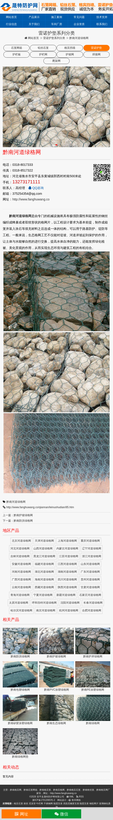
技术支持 (101, 17)
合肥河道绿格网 (91, 610)
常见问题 (79, 17)
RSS (80, 796)
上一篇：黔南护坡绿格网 (18, 515)
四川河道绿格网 (67, 579)
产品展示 (34, 17)
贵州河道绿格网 (90, 579)
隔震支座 (58, 803)
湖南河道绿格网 (67, 571)
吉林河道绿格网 (20, 556)
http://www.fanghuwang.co (30, 199)
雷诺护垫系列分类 (54, 38)
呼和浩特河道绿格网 (44, 602)
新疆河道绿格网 (65, 595)
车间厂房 (56, 24)
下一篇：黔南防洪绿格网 (18, 520)
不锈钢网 (48, 803)
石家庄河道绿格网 (90, 595)
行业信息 (11, 24)
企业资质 (79, 24)
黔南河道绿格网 (15, 501)
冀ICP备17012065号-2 (43, 800)
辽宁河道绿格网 (91, 548)
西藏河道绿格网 (44, 587)
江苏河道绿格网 (68, 556)
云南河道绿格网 (21, 587)
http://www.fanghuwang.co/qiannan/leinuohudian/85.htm (40, 507)
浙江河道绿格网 (91, 556)
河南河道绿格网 (21, 571)
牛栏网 (39, 803)
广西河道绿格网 (21, 579)
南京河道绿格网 (45, 610)
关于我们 (34, 24)
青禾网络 (75, 800)
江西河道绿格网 (67, 564)
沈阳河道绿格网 (70, 602)
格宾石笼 (18, 803)
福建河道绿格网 (44, 564)
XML (70, 796)
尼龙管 (32, 803)
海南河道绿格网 (44, 579)
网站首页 (11, 17)
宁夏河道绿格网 (43, 595)
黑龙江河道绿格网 (44, 556)
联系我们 (101, 24)
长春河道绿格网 (93, 602)
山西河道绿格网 (43, 548)
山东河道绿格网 (90, 564)
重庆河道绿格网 (90, 540)
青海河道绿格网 (20, 595)
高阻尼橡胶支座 (71, 803)
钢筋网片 (93, 803)
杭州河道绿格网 (68, 610)
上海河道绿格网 (67, 540)
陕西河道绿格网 (67, 587)
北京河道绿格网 (21, 540)
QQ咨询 (36, 188)
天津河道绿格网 (44, 540)
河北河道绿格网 (20, 548)
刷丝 (26, 803)
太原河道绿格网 (18, 602)
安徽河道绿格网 (21, 564)
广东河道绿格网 (90, 571)
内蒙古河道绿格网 (67, 548)
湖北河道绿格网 (44, 571)
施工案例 (56, 17)
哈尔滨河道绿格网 (21, 610)
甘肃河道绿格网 (90, 587)
